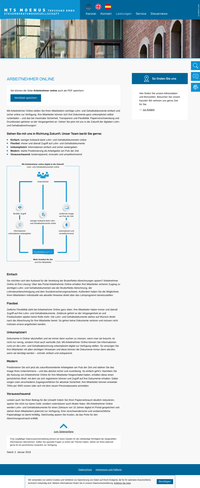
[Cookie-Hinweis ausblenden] (165, 481)
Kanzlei (91, 13)
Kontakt (106, 13)
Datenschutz (85, 469)
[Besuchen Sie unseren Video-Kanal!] (195, 87)
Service (141, 13)
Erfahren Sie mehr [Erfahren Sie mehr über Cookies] (122, 483)
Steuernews (159, 13)
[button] (25, 98)
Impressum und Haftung (109, 469)
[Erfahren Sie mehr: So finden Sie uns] (149, 109)
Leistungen (124, 13)
